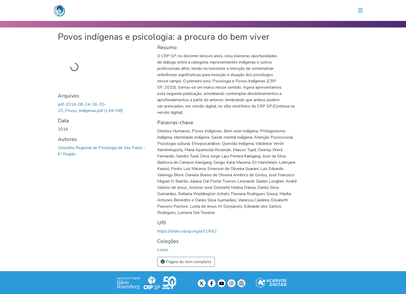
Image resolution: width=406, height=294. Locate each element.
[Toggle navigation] (360, 10)
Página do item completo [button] (186, 262)
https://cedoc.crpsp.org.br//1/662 (187, 231)
